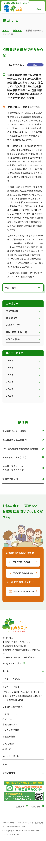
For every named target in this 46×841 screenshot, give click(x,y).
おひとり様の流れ (10, 729)
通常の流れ (7, 719)
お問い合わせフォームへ (23, 591)
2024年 (10, 374)
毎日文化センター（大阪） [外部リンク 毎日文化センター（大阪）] (14, 457)
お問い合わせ (8, 772)
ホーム (5, 30)
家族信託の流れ (10, 724)
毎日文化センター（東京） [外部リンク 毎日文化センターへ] (14, 430)
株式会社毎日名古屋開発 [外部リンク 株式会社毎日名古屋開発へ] (14, 439)
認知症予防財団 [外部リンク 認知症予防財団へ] (10, 479)
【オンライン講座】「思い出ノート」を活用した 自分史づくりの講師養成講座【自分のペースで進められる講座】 (22, 695)
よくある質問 (8, 744)
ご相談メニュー (9, 714)
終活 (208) (11, 318)
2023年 (10, 381)
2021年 (10, 395)
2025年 (10, 367)
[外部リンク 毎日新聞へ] (6, 8)
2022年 (10, 388)
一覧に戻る (10, 287)
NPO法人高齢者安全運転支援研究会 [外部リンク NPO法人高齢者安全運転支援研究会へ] (20, 448)
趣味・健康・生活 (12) (16, 332)
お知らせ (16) (13, 339)
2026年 (10, 360)
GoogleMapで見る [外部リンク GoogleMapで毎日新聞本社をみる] (11, 663)
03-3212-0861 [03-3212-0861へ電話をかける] (21, 562)
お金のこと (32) (14, 325)
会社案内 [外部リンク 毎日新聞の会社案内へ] (20, 806)
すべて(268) (12, 310)
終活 (35, 65)
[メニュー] (39, 7)
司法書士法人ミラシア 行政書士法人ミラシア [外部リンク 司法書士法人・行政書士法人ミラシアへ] (13, 468)
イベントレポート (10, 756)
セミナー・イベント (11, 686)
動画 (4, 764)
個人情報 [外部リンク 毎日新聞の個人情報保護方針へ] (36, 806)
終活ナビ (17, 30)
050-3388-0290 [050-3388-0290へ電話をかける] (23, 573)
